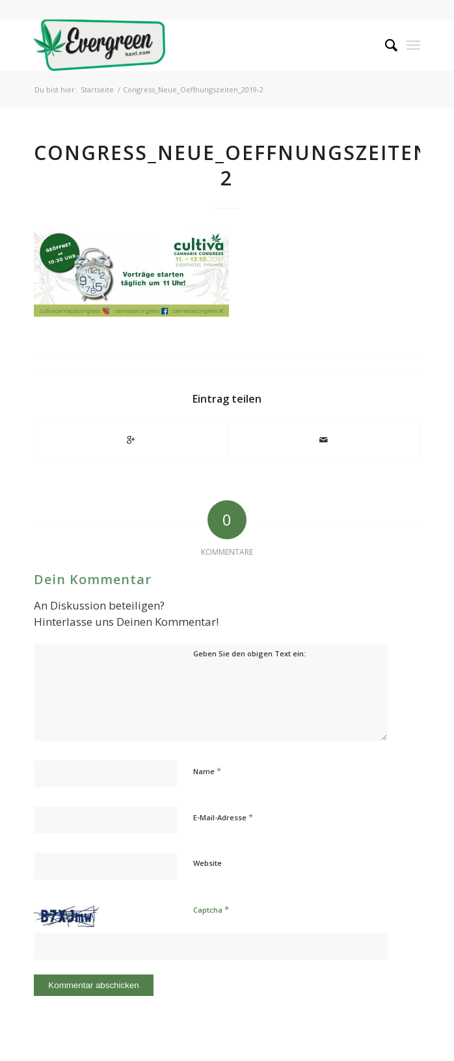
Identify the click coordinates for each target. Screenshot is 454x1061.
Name (207, 771)
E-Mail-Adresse (223, 817)
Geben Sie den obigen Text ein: (249, 653)
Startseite (97, 89)
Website (207, 863)
